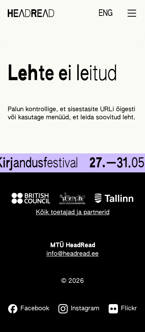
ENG (106, 13)
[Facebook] (28, 308)
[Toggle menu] (132, 13)
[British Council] (31, 198)
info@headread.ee (72, 254)
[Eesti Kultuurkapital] (72, 198)
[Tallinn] (114, 198)
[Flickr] (123, 308)
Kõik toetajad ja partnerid (72, 213)
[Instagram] (78, 308)
